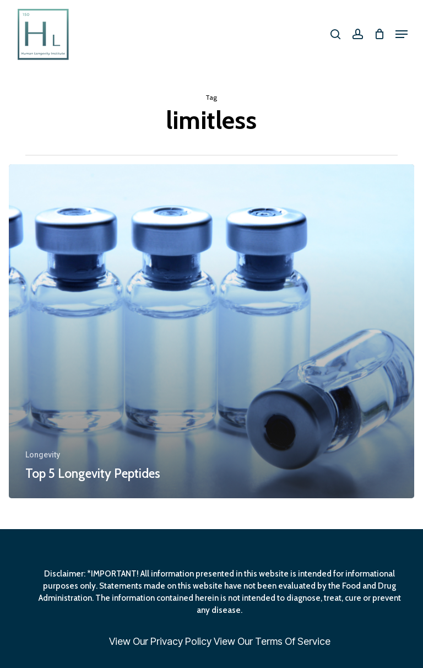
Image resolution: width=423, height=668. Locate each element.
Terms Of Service (292, 641)
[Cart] (379, 34)
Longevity (42, 454)
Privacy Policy (181, 641)
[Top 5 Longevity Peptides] (211, 331)
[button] (401, 34)
